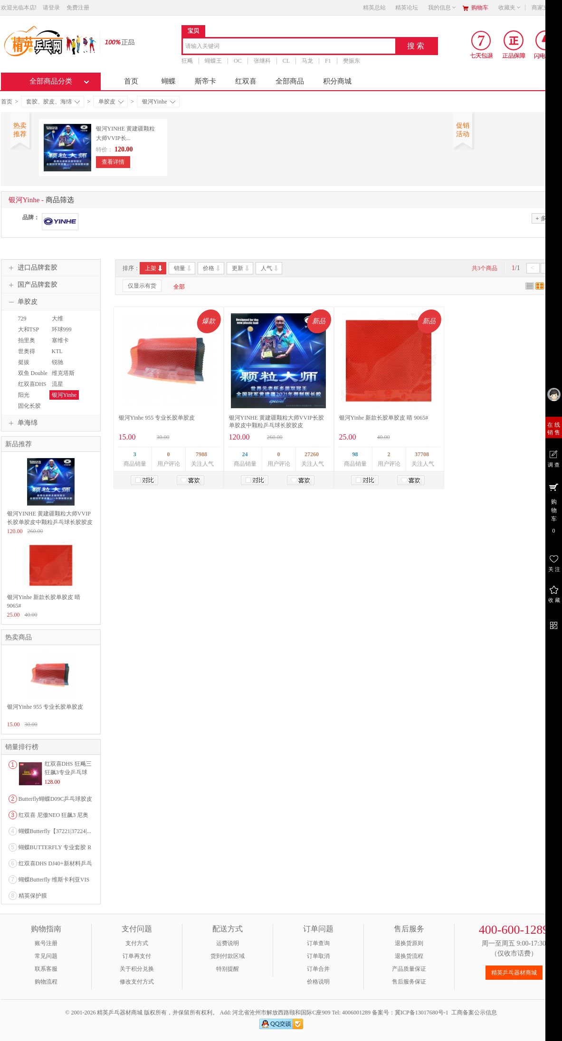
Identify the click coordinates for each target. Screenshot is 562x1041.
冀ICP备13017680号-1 (421, 1012)
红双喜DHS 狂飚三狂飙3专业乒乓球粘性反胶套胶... (68, 772)
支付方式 (136, 943)
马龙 (307, 60)
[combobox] (289, 46)
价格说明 (318, 981)
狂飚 (187, 60)
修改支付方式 (137, 981)
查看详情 (113, 162)
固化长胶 (29, 406)
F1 (328, 60)
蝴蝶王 (213, 60)
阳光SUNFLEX (28, 399)
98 (355, 454)
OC (238, 60)
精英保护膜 (33, 895)
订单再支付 (137, 956)
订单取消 (318, 956)
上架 (154, 268)
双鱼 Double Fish (32, 377)
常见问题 (46, 956)
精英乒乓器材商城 (514, 972)
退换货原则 (409, 943)
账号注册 (46, 943)
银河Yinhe (158, 101)
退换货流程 (409, 956)
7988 (201, 454)
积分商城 (337, 81)
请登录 (51, 7)
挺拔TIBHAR (26, 366)
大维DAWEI (58, 322)
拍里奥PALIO (25, 344)
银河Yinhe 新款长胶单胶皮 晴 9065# (384, 417)
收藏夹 (509, 7)
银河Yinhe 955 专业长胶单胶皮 (157, 417)
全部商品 (290, 81)
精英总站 (374, 7)
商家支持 (546, 7)
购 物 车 (553, 508)
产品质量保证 (409, 969)
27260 (312, 454)
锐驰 (57, 362)
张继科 (261, 60)
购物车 (479, 7)
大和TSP (28, 329)
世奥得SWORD (26, 355)
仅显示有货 (142, 285)
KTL (57, 351)
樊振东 (351, 60)
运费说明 (227, 943)
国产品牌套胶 (31, 285)
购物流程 (46, 981)
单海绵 (22, 423)
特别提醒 (227, 969)
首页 (131, 81)
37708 (422, 454)
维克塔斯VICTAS (62, 377)
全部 (179, 286)
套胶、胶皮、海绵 (53, 101)
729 (22, 318)
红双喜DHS (32, 384)
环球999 (62, 329)
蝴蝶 (169, 81)
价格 (212, 268)
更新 (241, 268)
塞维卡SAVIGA (59, 344)
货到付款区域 (227, 956)
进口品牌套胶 (31, 268)
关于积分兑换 (137, 969)
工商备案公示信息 (474, 1012)
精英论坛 (406, 7)
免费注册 (78, 7)
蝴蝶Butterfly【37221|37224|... (55, 831)
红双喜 (246, 81)
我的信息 (442, 7)
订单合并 (318, 969)
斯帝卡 (205, 81)
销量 (183, 268)
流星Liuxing (58, 388)
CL (285, 60)
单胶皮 (111, 101)
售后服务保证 (409, 981)
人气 (270, 268)
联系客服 (46, 969)
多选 (543, 218)
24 (245, 454)
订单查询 (318, 943)
